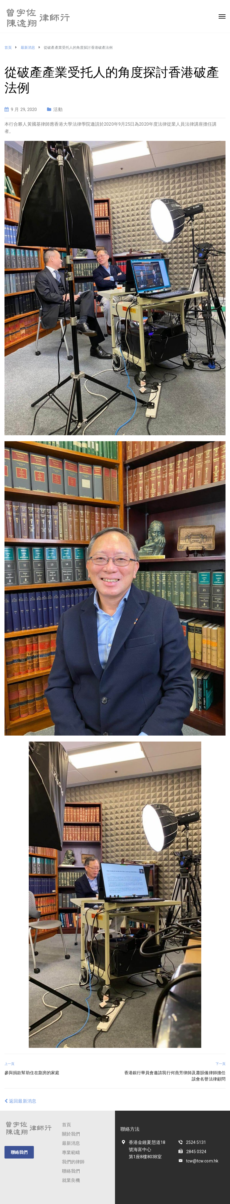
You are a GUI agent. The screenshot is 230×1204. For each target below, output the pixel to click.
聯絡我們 (19, 1152)
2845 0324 (196, 1151)
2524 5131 (196, 1142)
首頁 (66, 1124)
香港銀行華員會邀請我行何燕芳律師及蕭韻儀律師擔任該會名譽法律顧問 (175, 1076)
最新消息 (71, 1143)
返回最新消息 (20, 1101)
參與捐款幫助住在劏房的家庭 (31, 1072)
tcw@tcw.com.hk (202, 1161)
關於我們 (71, 1134)
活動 (57, 109)
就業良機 (71, 1180)
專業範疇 (71, 1152)
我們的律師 (73, 1162)
